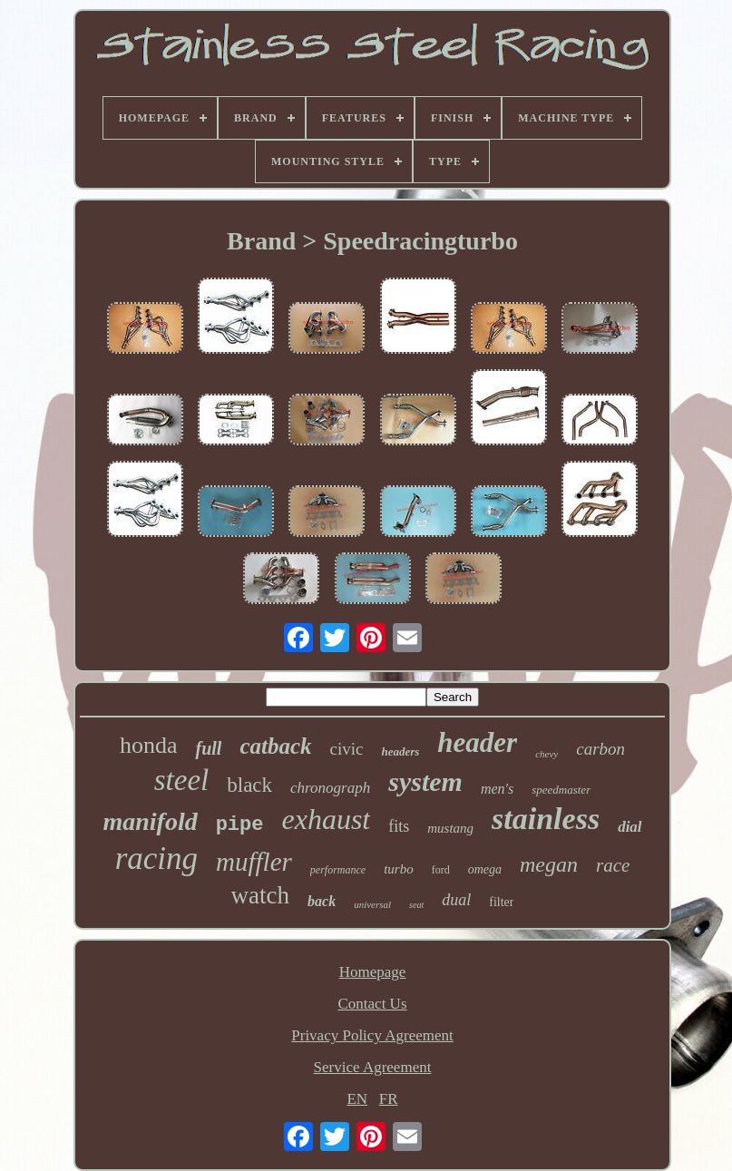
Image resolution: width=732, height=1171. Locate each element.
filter (501, 902)
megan (549, 864)
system (425, 781)
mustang (450, 828)
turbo (399, 869)
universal (372, 904)
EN (356, 1099)
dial (629, 826)
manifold (149, 821)
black (249, 785)
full (208, 748)
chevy (546, 753)
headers (400, 751)
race (613, 865)
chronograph (330, 787)
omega (485, 869)
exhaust (325, 819)
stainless (546, 818)
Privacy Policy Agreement (372, 1035)
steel (181, 780)
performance (338, 870)
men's (497, 788)
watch (260, 895)
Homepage (372, 972)
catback (275, 746)
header (477, 742)
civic (347, 748)
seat (416, 905)
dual (456, 900)
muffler (254, 861)
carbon (600, 748)
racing (156, 858)
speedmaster (561, 789)
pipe (240, 825)
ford (441, 870)
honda (149, 745)
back (321, 901)
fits (398, 826)
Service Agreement (373, 1067)
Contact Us (371, 1003)
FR (388, 1099)
